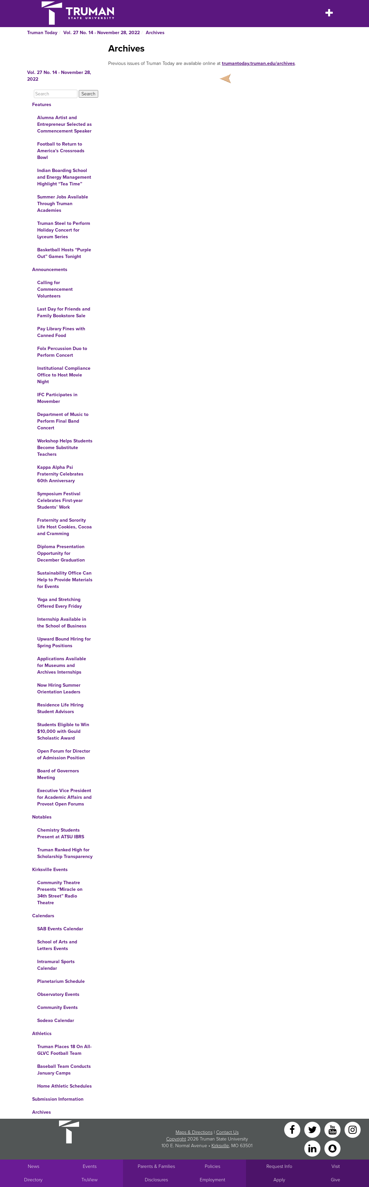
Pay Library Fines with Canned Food (61, 332)
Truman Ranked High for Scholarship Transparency (65, 853)
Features (41, 104)
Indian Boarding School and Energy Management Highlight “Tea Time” (64, 177)
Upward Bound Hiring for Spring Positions (64, 642)
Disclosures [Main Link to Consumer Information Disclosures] (156, 1180)
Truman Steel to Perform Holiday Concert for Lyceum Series (63, 230)
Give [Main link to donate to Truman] (335, 1180)
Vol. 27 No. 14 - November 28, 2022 (101, 32)
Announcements (49, 269)
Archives (155, 32)
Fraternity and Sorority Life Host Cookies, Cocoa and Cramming (64, 526)
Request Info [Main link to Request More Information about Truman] (279, 1166)
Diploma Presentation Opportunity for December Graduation (61, 553)
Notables (42, 817)
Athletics (42, 1033)
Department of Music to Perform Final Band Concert (62, 421)
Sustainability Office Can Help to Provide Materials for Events (65, 579)
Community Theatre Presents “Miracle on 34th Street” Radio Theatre (59, 893)
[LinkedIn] (313, 1148)
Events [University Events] (90, 1166)
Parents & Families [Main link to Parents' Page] (156, 1166)
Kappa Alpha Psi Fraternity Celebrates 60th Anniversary (60, 474)
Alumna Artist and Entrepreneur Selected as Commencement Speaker (64, 124)
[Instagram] (352, 1129)
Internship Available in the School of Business (61, 622)
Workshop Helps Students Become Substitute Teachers (65, 447)
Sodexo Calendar (55, 1020)
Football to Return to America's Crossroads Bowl (60, 150)
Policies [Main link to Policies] (212, 1166)
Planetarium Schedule (61, 981)
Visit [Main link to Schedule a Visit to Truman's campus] (335, 1166)
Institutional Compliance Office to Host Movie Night (63, 375)
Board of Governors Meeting (58, 774)
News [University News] (33, 1166)
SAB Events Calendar (60, 929)
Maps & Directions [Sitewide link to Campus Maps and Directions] (194, 1132)
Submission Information (57, 1099)
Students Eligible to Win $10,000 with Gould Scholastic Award (63, 731)
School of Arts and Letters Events (57, 945)
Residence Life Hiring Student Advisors (60, 708)
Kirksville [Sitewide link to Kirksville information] (220, 1146)
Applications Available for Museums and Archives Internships (61, 665)
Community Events (57, 1007)
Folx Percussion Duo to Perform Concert (62, 352)
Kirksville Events (50, 869)
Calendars (43, 916)
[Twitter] (313, 1129)
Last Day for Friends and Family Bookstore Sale (63, 312)
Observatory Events (58, 994)
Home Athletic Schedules (64, 1086)
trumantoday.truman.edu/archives (258, 63)
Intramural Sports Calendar (56, 965)
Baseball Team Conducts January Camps (64, 1070)
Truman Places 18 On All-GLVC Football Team (64, 1050)
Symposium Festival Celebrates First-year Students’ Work (60, 500)
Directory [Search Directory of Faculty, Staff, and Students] (33, 1180)
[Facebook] (293, 1129)
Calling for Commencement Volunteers (55, 289)
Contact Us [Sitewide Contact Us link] (227, 1132)
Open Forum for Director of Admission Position (63, 754)
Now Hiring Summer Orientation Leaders (58, 688)
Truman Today (42, 32)
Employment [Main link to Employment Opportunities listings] (212, 1180)
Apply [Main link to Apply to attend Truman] (279, 1180)
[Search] (55, 94)
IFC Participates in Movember (57, 398)
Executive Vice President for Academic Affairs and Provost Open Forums (64, 797)
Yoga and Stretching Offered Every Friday (59, 603)
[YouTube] (333, 1129)
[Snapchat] (332, 1148)
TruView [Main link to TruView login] (89, 1180)
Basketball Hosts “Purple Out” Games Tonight (64, 253)
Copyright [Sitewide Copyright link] (176, 1139)
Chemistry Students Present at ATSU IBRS (60, 833)
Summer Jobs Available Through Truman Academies (62, 203)
